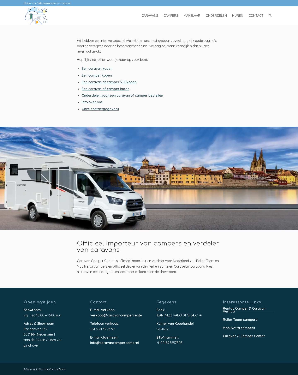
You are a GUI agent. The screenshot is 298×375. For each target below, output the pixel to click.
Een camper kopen (97, 75)
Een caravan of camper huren (105, 89)
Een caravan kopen (97, 68)
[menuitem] (150, 15)
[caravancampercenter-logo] (44, 15)
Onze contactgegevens (100, 109)
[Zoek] (270, 15)
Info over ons (92, 102)
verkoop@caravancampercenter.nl (116, 315)
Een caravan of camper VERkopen (109, 82)
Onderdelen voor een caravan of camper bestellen (122, 95)
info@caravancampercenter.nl (52, 3)
